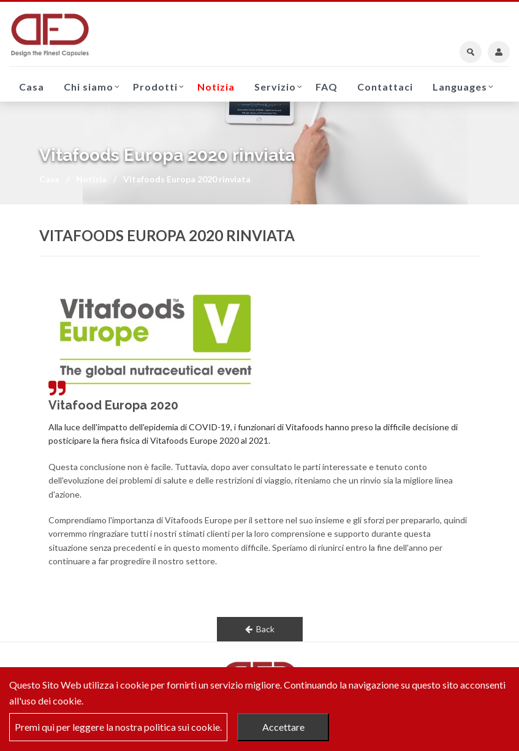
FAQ (327, 86)
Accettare (283, 727)
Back (260, 629)
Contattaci (385, 86)
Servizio (275, 86)
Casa (31, 86)
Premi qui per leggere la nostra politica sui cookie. (118, 727)
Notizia (216, 86)
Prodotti (155, 86)
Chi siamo (88, 86)
